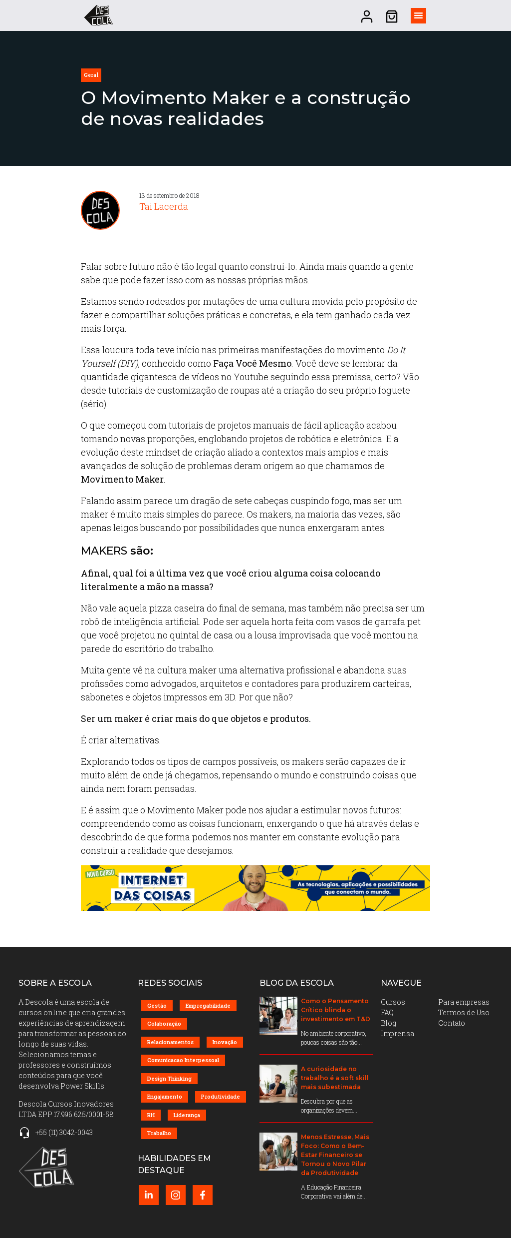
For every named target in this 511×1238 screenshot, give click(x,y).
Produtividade (220, 1096)
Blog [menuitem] (388, 1023)
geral (91, 75)
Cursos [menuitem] (393, 1002)
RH (151, 1115)
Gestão (157, 1005)
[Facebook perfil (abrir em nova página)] (203, 1195)
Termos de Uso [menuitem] (464, 1012)
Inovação (225, 1042)
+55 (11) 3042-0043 (64, 1132)
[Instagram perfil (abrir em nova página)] (176, 1195)
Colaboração (164, 1023)
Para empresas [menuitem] (464, 1002)
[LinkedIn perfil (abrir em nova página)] (149, 1195)
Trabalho (159, 1133)
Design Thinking (169, 1078)
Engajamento (164, 1096)
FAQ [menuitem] (387, 1012)
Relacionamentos (170, 1042)
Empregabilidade (208, 1005)
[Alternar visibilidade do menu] (418, 15)
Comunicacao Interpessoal (183, 1060)
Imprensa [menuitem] (397, 1033)
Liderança (187, 1115)
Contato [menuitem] (451, 1023)
